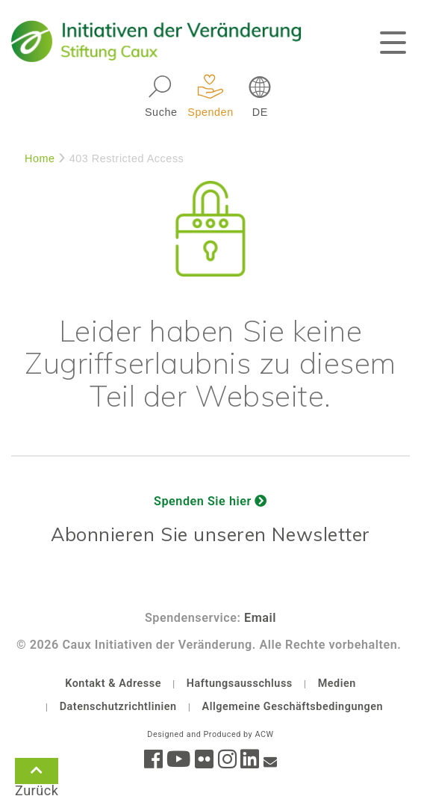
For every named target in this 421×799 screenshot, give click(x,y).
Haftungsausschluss (240, 683)
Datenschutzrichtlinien (118, 706)
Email (260, 618)
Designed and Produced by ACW (210, 734)
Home (40, 158)
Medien (337, 683)
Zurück (36, 773)
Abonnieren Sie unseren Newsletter (210, 534)
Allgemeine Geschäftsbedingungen (293, 706)
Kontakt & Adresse (113, 683)
